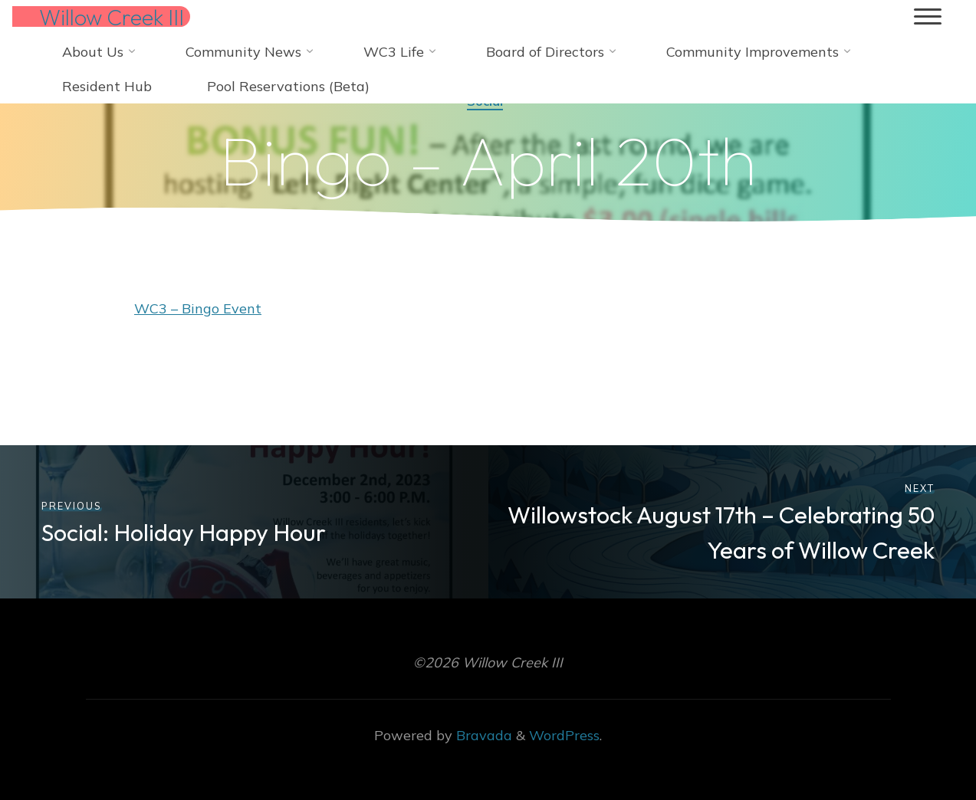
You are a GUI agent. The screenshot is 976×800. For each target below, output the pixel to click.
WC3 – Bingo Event (197, 308)
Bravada (482, 735)
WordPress (564, 735)
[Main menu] (927, 17)
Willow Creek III (111, 17)
